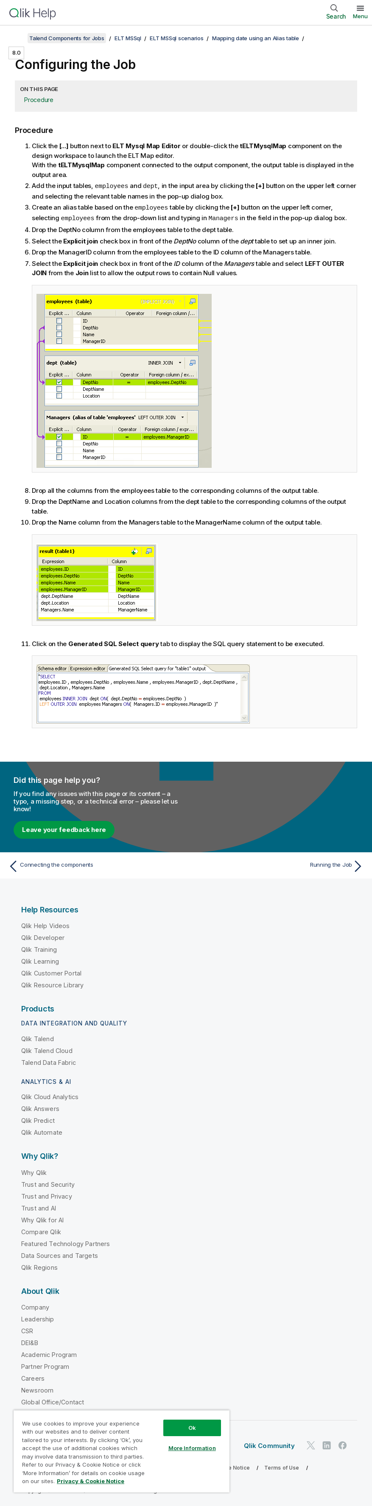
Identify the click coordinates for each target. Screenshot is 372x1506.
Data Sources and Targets (59, 1254)
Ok (192, 1427)
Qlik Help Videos (45, 924)
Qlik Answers (40, 1107)
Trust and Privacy (46, 1195)
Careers (33, 1377)
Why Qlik (34, 1171)
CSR (27, 1329)
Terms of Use (281, 1466)
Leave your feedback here (64, 828)
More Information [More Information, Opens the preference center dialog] (192, 1448)
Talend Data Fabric (48, 1061)
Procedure (38, 99)
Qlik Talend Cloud (47, 1049)
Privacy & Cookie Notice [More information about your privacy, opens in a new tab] (90, 1481)
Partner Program (45, 1365)
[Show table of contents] (17, 38)
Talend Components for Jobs (66, 38)
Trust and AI (38, 1206)
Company (35, 1306)
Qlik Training (39, 948)
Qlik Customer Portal (51, 971)
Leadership (37, 1317)
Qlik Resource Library (52, 983)
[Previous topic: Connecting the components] (94, 864)
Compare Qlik (41, 1230)
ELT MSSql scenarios (176, 38)
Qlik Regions (39, 1266)
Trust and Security (48, 1183)
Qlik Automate (41, 1131)
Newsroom (37, 1389)
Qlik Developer (42, 936)
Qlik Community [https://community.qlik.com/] (269, 1444)
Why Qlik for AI (42, 1218)
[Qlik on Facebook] (342, 1444)
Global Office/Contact (52, 1400)
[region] (121, 1451)
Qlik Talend (37, 1037)
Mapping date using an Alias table (255, 38)
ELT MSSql (128, 38)
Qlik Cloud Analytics (49, 1095)
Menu (360, 16)
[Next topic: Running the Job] (278, 864)
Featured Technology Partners (65, 1242)
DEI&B (29, 1341)
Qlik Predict (38, 1119)
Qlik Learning (40, 960)
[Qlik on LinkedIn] (326, 1444)
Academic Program (49, 1353)
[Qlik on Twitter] (311, 1444)
